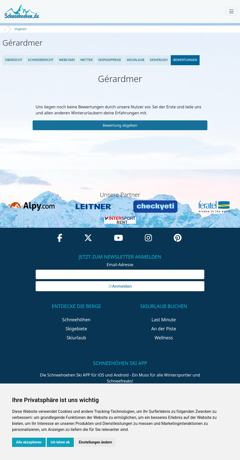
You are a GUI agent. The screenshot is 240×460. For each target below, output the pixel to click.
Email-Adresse (120, 264)
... (5, 29)
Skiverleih (159, 59)
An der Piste (163, 329)
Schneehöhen (76, 320)
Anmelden (120, 286)
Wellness (164, 338)
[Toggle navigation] (231, 11)
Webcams (67, 59)
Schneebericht (40, 59)
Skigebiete (76, 329)
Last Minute (164, 320)
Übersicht (13, 59)
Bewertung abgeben (120, 125)
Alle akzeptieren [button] (29, 442)
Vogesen (21, 29)
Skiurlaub (135, 59)
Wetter (86, 59)
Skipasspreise (109, 59)
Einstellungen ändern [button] (95, 442)
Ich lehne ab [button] (60, 442)
